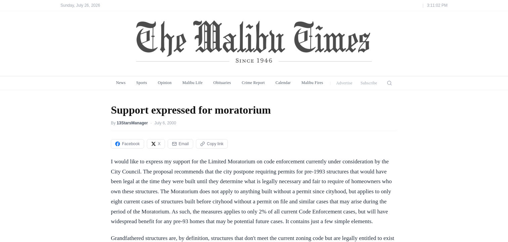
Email (180, 144)
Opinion (165, 82)
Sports (141, 82)
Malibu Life (192, 82)
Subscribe (369, 83)
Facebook (127, 144)
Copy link (211, 144)
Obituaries (222, 82)
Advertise (344, 83)
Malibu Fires (312, 82)
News (120, 82)
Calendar (283, 82)
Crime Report (253, 82)
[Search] (389, 83)
